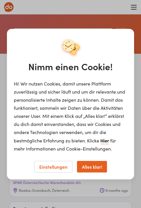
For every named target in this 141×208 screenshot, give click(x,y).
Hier (104, 140)
